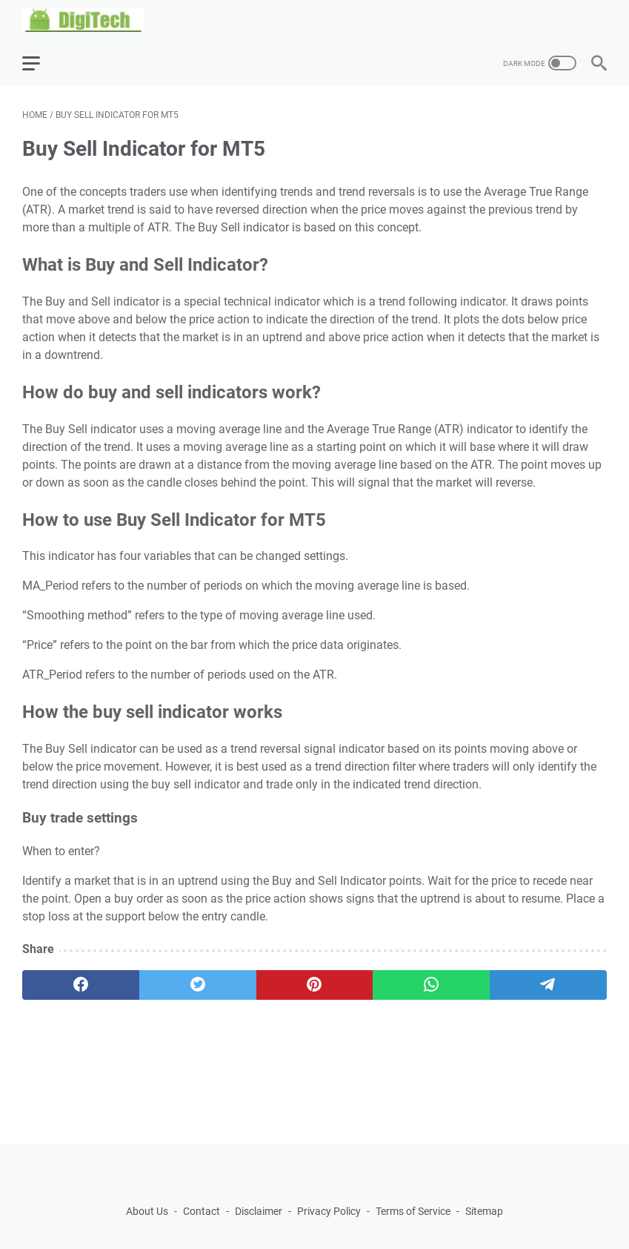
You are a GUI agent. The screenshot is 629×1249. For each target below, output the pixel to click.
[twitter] (197, 985)
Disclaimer (258, 1211)
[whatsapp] (431, 985)
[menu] (40, 63)
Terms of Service (413, 1211)
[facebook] (80, 985)
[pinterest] (314, 985)
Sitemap (484, 1211)
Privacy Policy (329, 1211)
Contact (201, 1211)
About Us (147, 1211)
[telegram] (548, 985)
